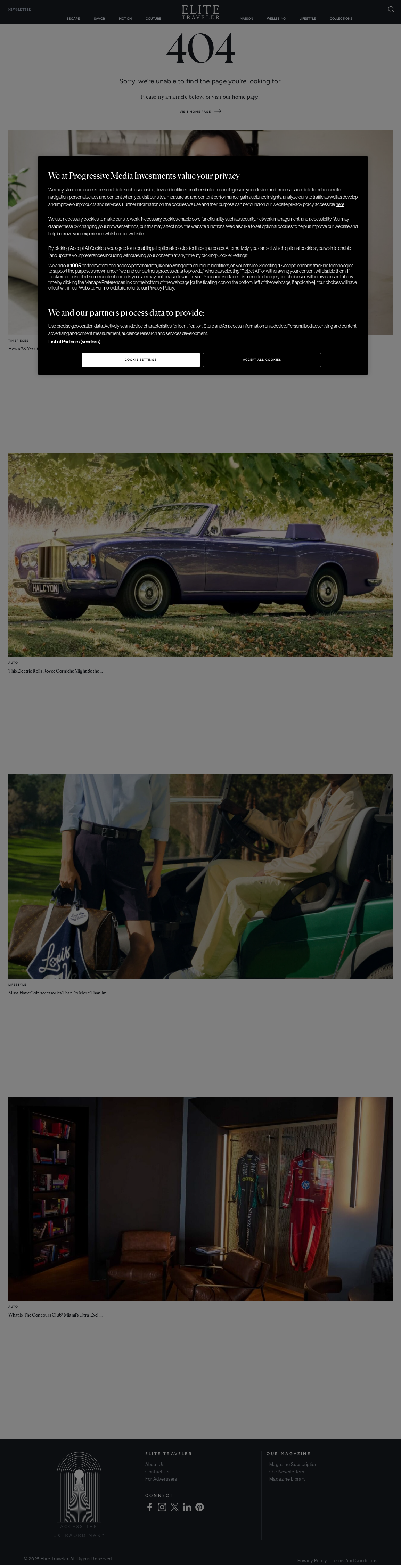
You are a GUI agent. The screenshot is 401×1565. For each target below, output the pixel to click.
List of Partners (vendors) (74, 341)
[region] (203, 265)
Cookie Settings (141, 359)
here (340, 204)
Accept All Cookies (262, 359)
